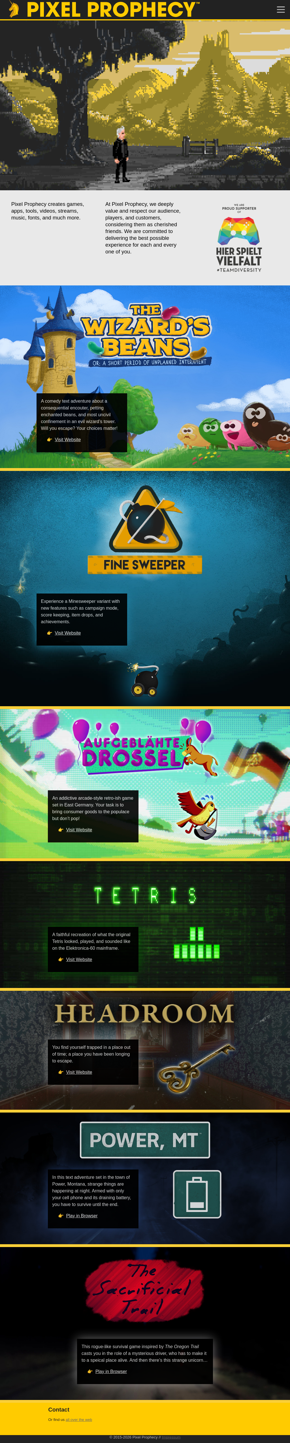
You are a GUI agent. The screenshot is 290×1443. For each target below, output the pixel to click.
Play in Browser (81, 1215)
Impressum (171, 1437)
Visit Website (68, 439)
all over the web (79, 1420)
